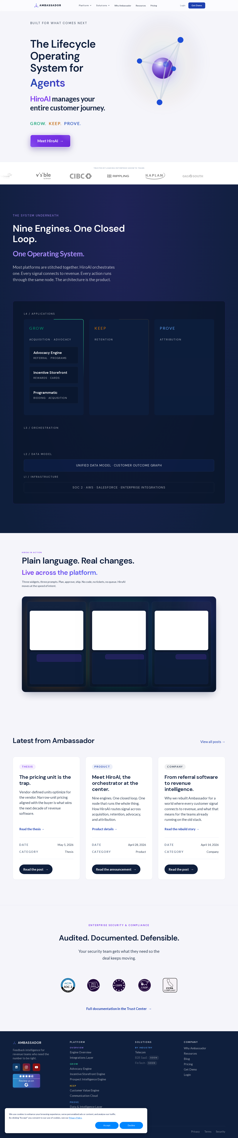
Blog (187, 1058)
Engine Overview (80, 1052)
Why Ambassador (122, 5)
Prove (74, 1102)
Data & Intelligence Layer (86, 1106)
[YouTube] (36, 1067)
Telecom (140, 1052)
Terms (207, 1131)
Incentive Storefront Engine (87, 1074)
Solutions (103, 5)
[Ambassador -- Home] (52, 5)
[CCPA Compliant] (170, 985)
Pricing (153, 5)
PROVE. (72, 123)
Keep (73, 1085)
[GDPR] (119, 985)
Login (182, 5)
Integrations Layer (81, 1057)
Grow (74, 1064)
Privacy (195, 1131)
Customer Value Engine (84, 1090)
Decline (131, 1125)
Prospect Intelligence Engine (88, 1079)
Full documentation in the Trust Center (119, 1008)
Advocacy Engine (81, 1068)
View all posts (212, 742)
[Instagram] (26, 1067)
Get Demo (197, 5)
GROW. (38, 123)
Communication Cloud (84, 1095)
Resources (141, 5)
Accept (106, 1125)
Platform (85, 5)
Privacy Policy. (75, 1117)
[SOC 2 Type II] (68, 985)
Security (220, 1131)
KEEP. (55, 123)
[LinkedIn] (16, 1067)
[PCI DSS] (93, 985)
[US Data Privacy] (144, 985)
